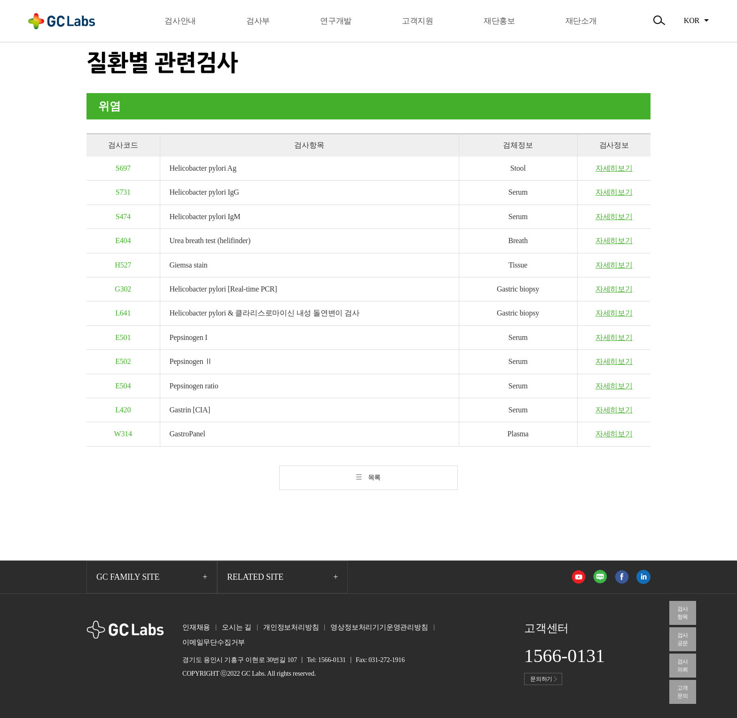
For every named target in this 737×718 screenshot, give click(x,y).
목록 (374, 477)
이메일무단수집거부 (213, 642)
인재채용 (196, 627)
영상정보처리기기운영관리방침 (379, 627)
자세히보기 (614, 168)
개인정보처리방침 (291, 627)
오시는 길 (236, 627)
